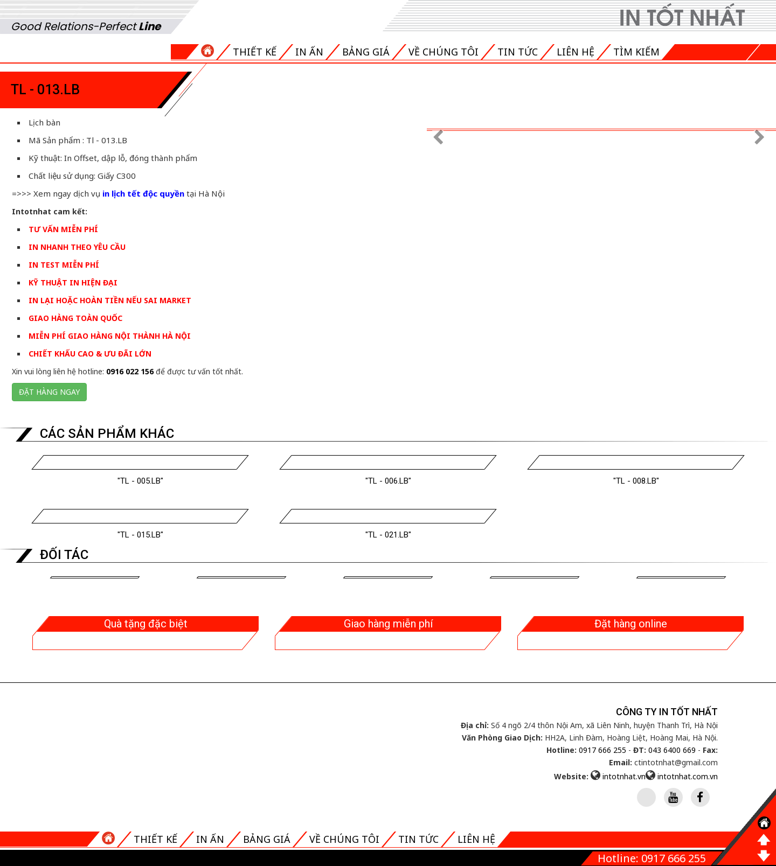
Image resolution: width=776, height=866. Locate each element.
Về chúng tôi (443, 51)
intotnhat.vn (624, 776)
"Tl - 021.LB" (388, 535)
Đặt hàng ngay (49, 392)
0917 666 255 (602, 750)
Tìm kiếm (636, 51)
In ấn (309, 51)
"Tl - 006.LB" (388, 481)
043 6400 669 (672, 750)
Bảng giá (366, 51)
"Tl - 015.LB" (140, 535)
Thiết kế (254, 51)
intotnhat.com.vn (687, 776)
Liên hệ (575, 51)
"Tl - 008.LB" (636, 481)
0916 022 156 (130, 371)
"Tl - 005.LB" (140, 481)
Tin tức (517, 51)
